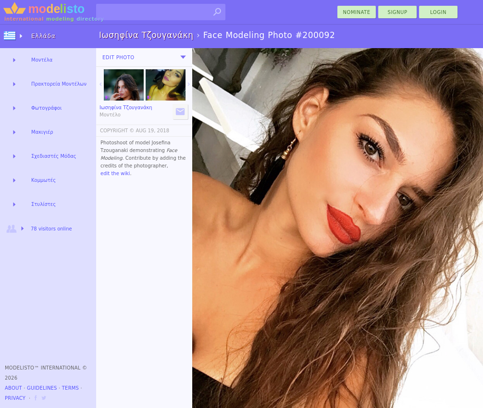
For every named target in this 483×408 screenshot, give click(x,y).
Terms (70, 388)
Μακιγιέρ (42, 132)
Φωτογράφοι (46, 108)
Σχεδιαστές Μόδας (53, 156)
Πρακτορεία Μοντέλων (59, 84)
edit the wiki (115, 173)
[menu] (183, 57)
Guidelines (42, 388)
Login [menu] (438, 12)
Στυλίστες (43, 204)
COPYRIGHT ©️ (117, 130)
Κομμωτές (43, 180)
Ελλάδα (43, 36)
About (13, 388)
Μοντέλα (41, 60)
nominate (357, 12)
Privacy (15, 398)
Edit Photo (118, 57)
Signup (398, 12)
